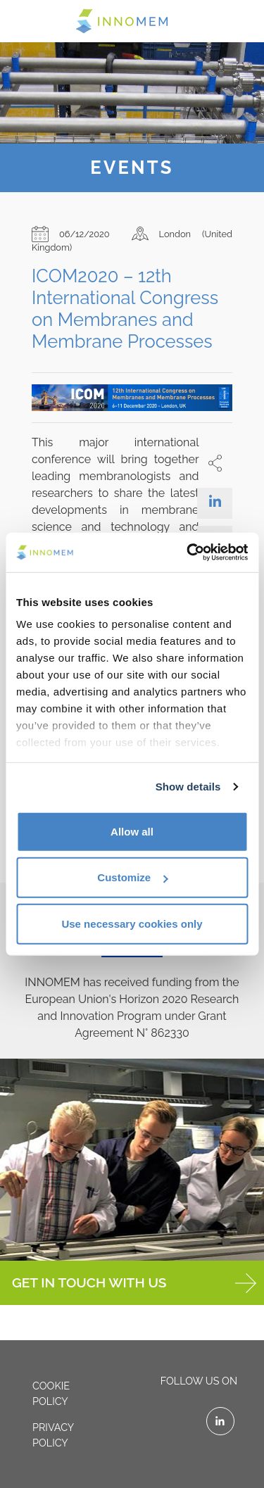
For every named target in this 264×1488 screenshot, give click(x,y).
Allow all (132, 831)
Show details (188, 787)
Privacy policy (53, 1435)
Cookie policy (51, 1393)
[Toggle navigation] (30, 20)
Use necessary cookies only (131, 923)
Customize (132, 877)
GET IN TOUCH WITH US (134, 1283)
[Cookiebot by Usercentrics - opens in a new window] (188, 552)
